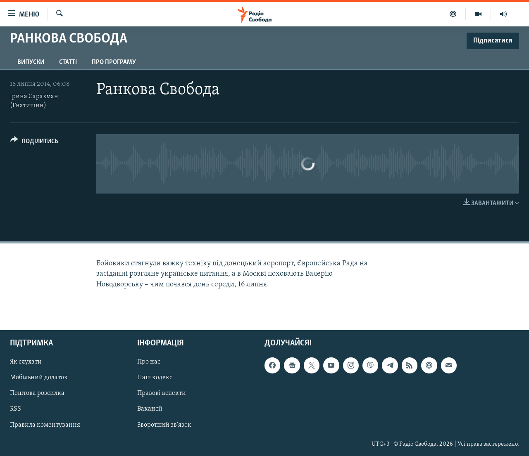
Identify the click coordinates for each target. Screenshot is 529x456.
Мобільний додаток (39, 377)
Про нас (148, 362)
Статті (68, 62)
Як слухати (26, 362)
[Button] (34, 142)
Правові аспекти (161, 393)
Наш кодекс (154, 377)
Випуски (30, 62)
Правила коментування (45, 424)
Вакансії (149, 409)
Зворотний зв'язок (164, 424)
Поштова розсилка (37, 393)
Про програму (114, 62)
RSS (15, 409)
